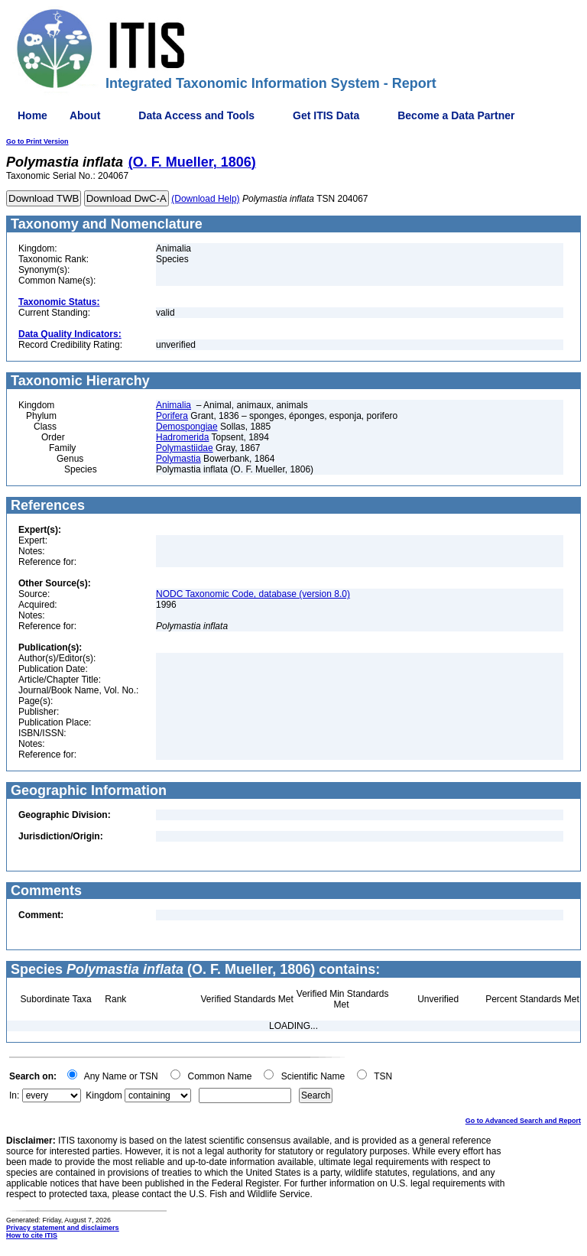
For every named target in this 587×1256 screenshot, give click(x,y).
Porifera (172, 416)
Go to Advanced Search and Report (523, 1121)
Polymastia (178, 458)
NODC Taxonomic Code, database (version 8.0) (253, 594)
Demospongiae (187, 426)
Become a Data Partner (455, 115)
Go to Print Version (37, 141)
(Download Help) (205, 198)
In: (14, 1095)
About (85, 115)
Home (32, 115)
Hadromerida (182, 437)
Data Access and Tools (196, 115)
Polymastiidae (184, 448)
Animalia (173, 405)
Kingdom (104, 1095)
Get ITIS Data (326, 115)
